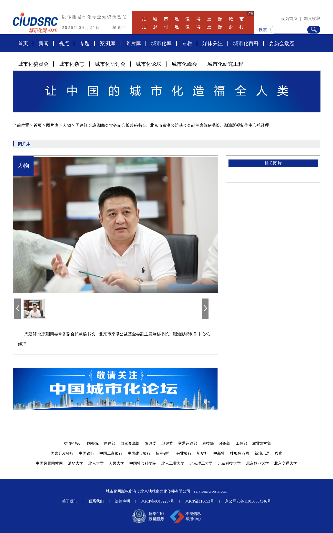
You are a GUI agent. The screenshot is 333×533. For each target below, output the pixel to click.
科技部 (208, 443)
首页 (23, 43)
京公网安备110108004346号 (248, 501)
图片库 (133, 43)
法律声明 (122, 501)
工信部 (241, 443)
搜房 (279, 453)
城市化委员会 (33, 64)
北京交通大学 (285, 463)
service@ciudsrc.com (210, 491)
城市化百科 (246, 43)
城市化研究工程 (225, 64)
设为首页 (289, 18)
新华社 (202, 453)
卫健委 (167, 443)
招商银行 (163, 453)
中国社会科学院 (142, 463)
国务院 (93, 443)
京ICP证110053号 (199, 501)
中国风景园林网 (49, 463)
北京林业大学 (257, 463)
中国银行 (86, 453)
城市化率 (161, 43)
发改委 (150, 443)
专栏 (187, 43)
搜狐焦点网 (239, 453)
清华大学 (75, 463)
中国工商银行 (110, 453)
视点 (64, 43)
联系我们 (96, 501)
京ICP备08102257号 (157, 501)
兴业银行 (184, 453)
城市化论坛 (148, 64)
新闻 (43, 43)
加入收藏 (312, 18)
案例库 (107, 43)
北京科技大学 (229, 463)
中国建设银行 (139, 453)
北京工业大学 (172, 463)
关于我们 (69, 501)
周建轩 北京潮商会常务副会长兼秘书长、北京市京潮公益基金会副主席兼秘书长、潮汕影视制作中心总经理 (172, 125)
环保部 (225, 443)
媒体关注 (212, 43)
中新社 (219, 453)
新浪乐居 (262, 453)
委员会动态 (282, 43)
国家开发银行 (62, 453)
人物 (67, 125)
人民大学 (116, 463)
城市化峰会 (184, 64)
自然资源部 (130, 443)
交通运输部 (187, 443)
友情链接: (73, 443)
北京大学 (96, 463)
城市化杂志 (72, 64)
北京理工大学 (201, 463)
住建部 (109, 443)
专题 (84, 43)
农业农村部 (262, 443)
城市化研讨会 (110, 64)
